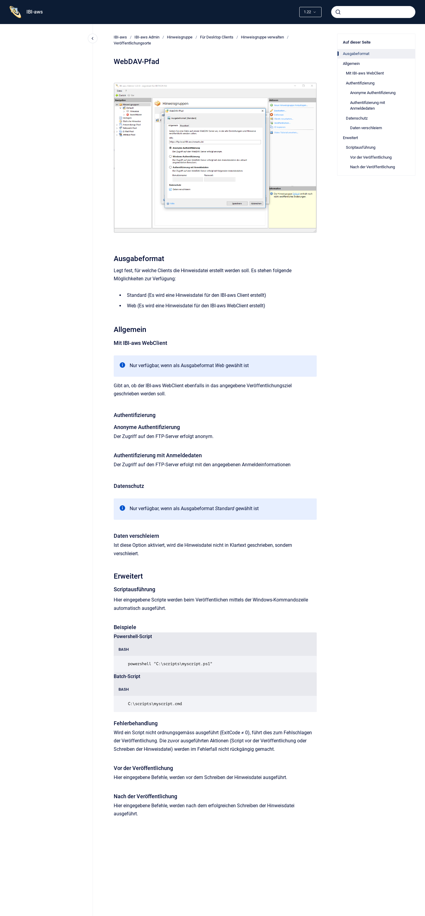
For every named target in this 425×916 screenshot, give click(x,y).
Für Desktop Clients (216, 37)
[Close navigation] (92, 38)
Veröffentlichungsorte (132, 43)
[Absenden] (338, 12)
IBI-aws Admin (146, 37)
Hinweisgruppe (179, 37)
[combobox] (373, 12)
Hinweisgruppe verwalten (262, 37)
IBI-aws (34, 12)
